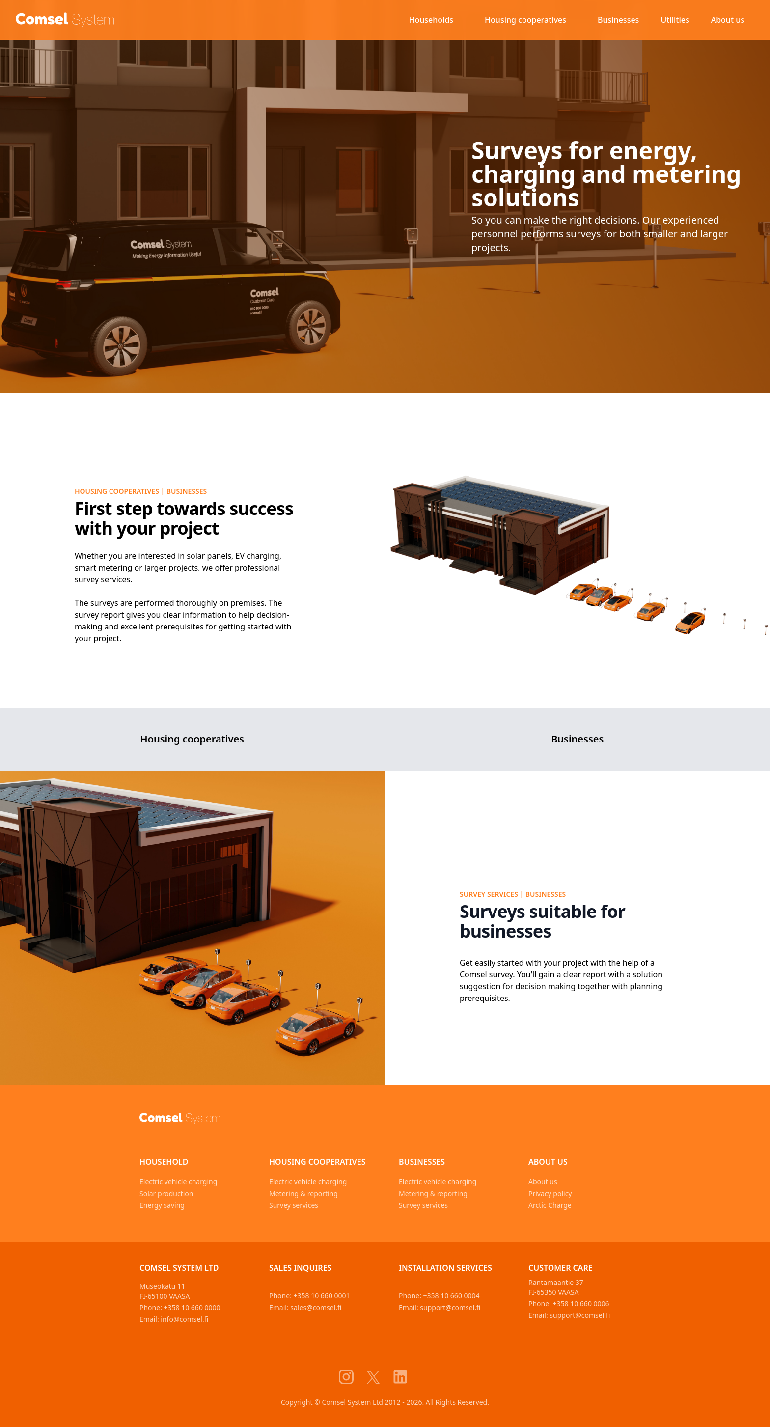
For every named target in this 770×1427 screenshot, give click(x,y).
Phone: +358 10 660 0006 (568, 1303)
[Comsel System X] (379, 1377)
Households (431, 19)
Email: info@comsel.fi (173, 1319)
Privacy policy (550, 1193)
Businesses (618, 19)
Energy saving (162, 1205)
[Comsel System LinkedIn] (406, 1377)
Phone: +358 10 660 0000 (179, 1307)
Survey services (293, 1205)
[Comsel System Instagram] (352, 1377)
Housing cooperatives (525, 19)
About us (727, 19)
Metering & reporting (303, 1193)
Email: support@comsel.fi (440, 1307)
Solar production (166, 1193)
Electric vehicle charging (178, 1181)
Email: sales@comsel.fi (305, 1307)
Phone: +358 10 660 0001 (309, 1295)
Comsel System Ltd (179, 1267)
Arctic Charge (550, 1205)
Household (164, 1161)
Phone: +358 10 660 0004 (439, 1295)
